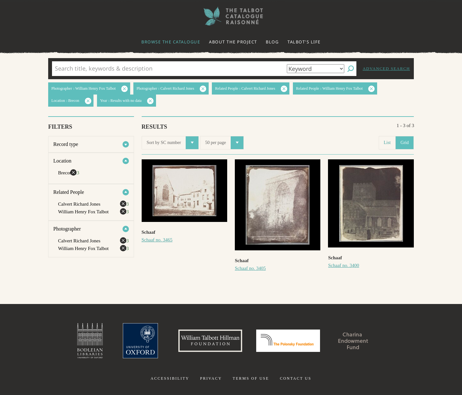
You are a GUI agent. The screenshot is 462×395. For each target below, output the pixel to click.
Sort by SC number (173, 142)
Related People (68, 192)
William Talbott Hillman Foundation (210, 341)
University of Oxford (140, 340)
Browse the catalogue (170, 42)
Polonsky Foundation (288, 341)
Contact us (295, 378)
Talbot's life (304, 42)
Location (62, 160)
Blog (272, 42)
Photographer (67, 229)
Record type (65, 144)
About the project (233, 42)
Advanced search (386, 68)
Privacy (211, 378)
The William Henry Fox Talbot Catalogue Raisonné (231, 16)
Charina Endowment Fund (353, 341)
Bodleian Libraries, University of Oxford (90, 340)
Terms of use (251, 378)
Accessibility (170, 378)
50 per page (224, 142)
